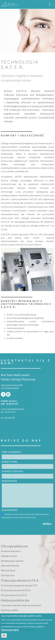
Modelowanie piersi (11, 551)
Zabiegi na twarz (9, 556)
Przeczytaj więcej (10, 630)
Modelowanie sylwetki (12, 560)
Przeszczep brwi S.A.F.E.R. (14, 595)
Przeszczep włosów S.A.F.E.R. (16, 590)
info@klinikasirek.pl (15, 409)
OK (4, 635)
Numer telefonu (12, 471)
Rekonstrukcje (8, 570)
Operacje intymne (10, 565)
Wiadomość (10, 480)
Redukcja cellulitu (9, 610)
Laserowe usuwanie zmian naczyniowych (21, 605)
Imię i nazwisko (12, 452)
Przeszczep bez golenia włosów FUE (19, 585)
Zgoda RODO (10, 509)
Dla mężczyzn (8, 575)
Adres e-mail (10, 461)
